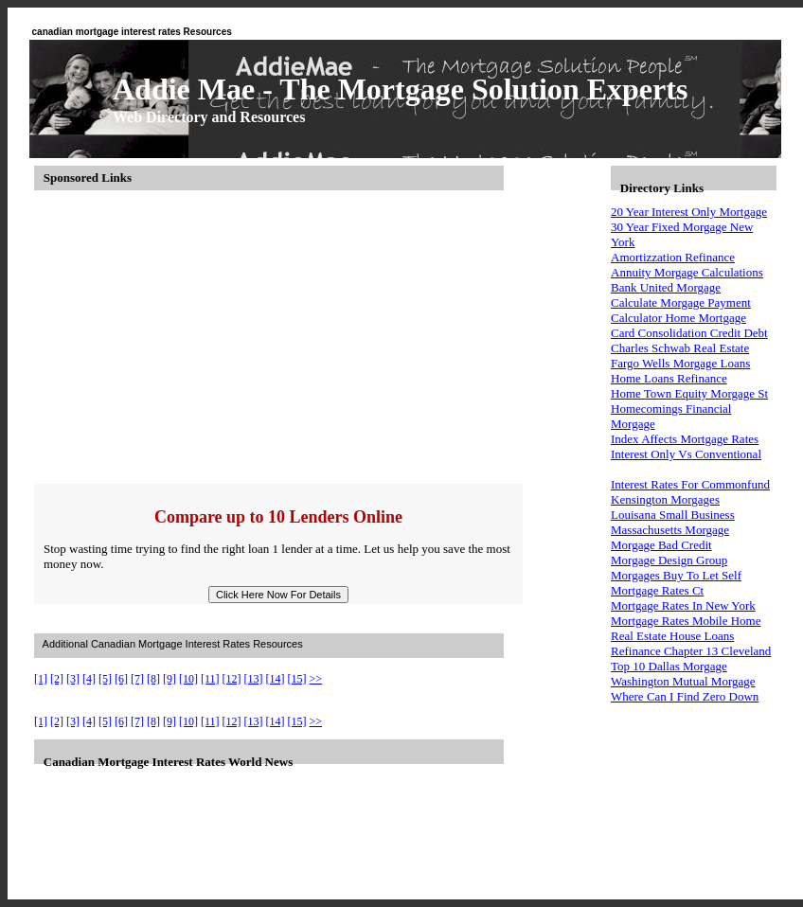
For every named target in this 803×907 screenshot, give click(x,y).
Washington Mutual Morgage (683, 681)
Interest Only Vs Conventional (686, 454)
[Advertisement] (316, 337)
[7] (137, 678)
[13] (253, 678)
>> (316, 678)
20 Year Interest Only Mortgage (689, 212)
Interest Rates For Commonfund (690, 484)
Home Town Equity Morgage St (689, 393)
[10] (188, 678)
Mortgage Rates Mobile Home (686, 621)
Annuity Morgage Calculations (687, 272)
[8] (153, 678)
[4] (89, 678)
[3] (73, 678)
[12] (232, 678)
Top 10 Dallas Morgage (669, 666)
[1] (40, 678)
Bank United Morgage (666, 287)
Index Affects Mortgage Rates (684, 439)
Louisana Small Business (673, 514)
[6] (121, 678)
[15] (297, 678)
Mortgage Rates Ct (657, 590)
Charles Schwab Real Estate (680, 348)
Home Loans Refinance (669, 378)
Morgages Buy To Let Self (676, 575)
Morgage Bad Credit (661, 545)
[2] (56, 678)
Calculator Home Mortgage (678, 318)
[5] (105, 678)
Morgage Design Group (669, 560)
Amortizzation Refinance (673, 257)
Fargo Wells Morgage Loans (680, 363)
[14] (275, 678)
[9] (169, 678)
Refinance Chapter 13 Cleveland (691, 651)
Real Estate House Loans (672, 636)
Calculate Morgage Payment (681, 302)
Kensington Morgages (665, 499)
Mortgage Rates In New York (683, 605)
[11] (210, 678)
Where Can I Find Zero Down (684, 696)
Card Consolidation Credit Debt (689, 333)
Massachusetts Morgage (670, 530)
